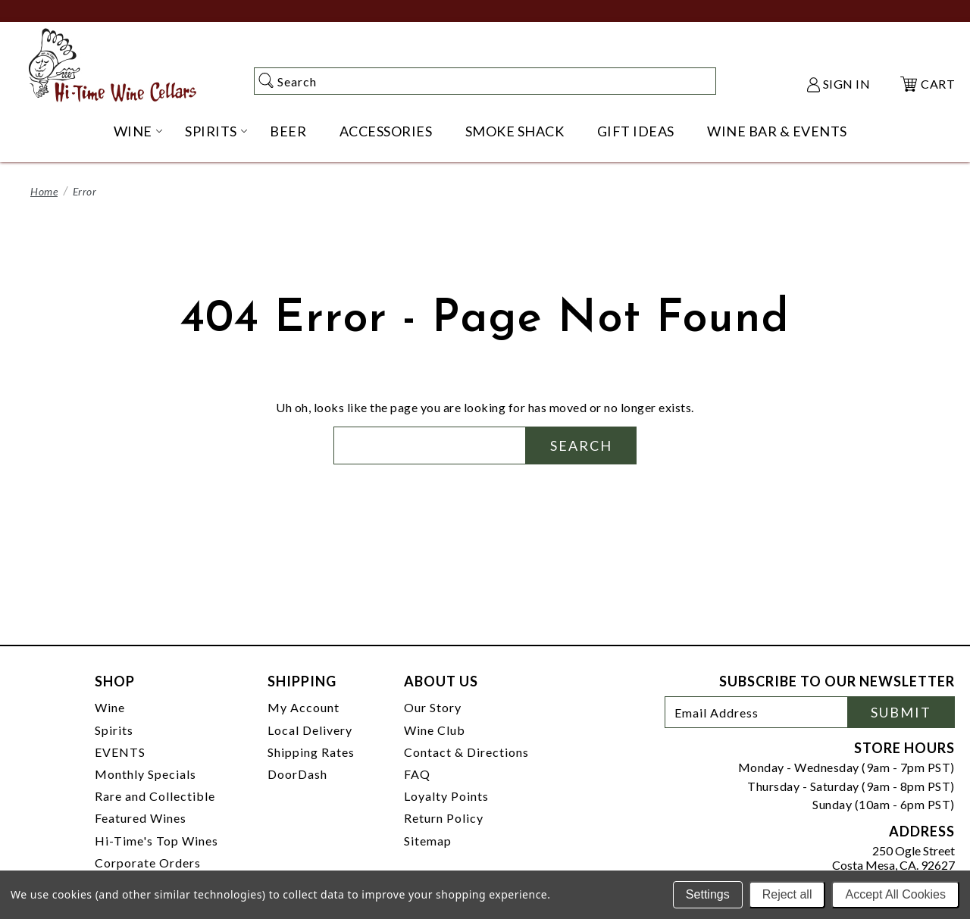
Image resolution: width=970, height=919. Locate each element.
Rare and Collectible (155, 796)
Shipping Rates (311, 752)
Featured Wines (140, 818)
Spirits (114, 730)
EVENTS (120, 752)
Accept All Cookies (895, 894)
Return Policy (443, 818)
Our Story (433, 707)
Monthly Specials (145, 774)
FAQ (417, 774)
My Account (304, 707)
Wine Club (434, 730)
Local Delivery (310, 730)
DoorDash (297, 774)
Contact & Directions (466, 752)
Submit (901, 712)
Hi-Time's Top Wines (156, 840)
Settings (708, 894)
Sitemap (428, 840)
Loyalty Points (446, 796)
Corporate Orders (148, 862)
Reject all (787, 894)
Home (44, 191)
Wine (110, 707)
